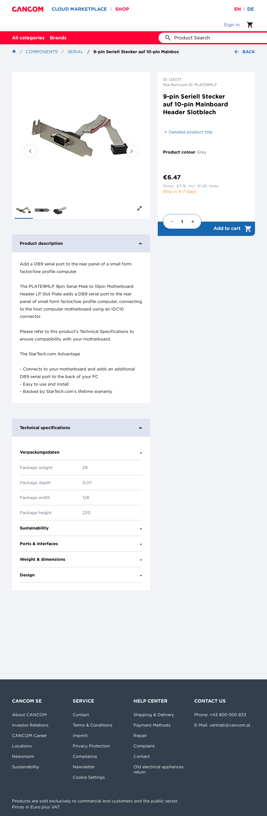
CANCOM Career (29, 735)
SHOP (122, 9)
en (237, 9)
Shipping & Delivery (154, 714)
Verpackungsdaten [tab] (81, 452)
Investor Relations (30, 725)
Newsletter (84, 766)
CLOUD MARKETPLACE (79, 9)
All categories (28, 38)
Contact (81, 714)
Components (42, 51)
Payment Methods (152, 725)
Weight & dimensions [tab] (81, 559)
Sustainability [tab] (81, 528)
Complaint (144, 745)
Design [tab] (81, 574)
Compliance (85, 756)
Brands (58, 38)
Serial (75, 51)
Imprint (80, 735)
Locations (22, 745)
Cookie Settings (89, 777)
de (250, 9)
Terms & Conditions (92, 725)
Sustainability (25, 766)
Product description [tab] (81, 243)
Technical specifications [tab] (81, 427)
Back (244, 51)
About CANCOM (29, 714)
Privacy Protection (91, 745)
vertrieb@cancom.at (229, 725)
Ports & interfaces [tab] (81, 543)
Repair (140, 735)
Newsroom (23, 756)
